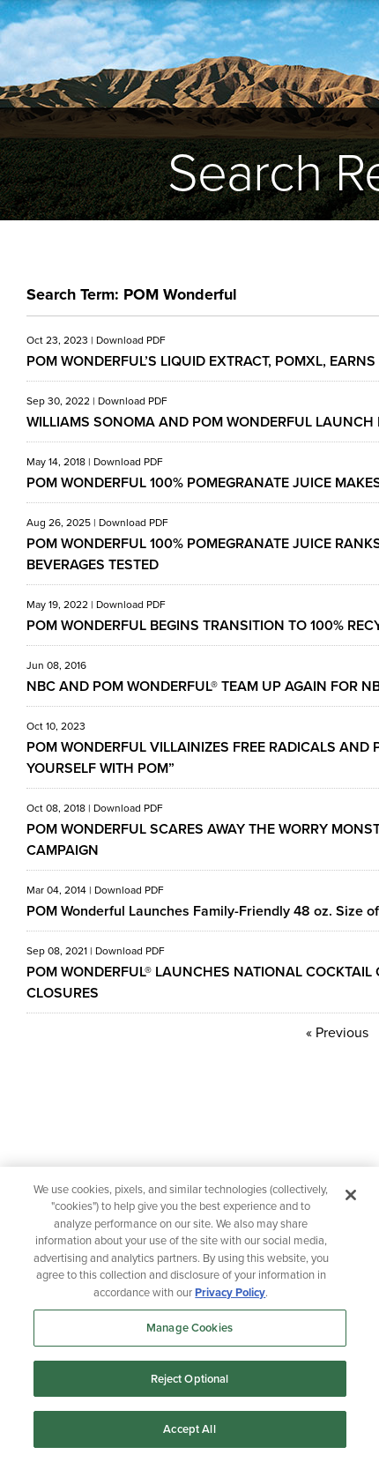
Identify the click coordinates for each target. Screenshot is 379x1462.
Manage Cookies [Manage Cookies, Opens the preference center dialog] (189, 1327)
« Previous (337, 1032)
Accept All (189, 1429)
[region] (189, 1314)
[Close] (350, 1195)
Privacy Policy (230, 1292)
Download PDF (131, 340)
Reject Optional (190, 1378)
